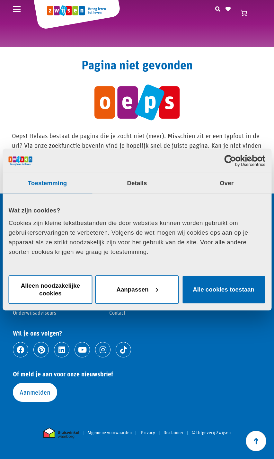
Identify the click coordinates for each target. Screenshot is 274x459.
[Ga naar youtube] (82, 349)
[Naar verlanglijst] (228, 8)
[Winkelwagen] (247, 12)
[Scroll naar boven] (256, 441)
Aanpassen (137, 289)
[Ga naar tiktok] (123, 349)
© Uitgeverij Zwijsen (211, 433)
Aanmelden (35, 392)
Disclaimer (173, 433)
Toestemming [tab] (47, 182)
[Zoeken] (217, 8)
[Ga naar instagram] (102, 349)
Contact (117, 312)
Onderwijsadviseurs (34, 312)
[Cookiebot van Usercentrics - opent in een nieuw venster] (237, 161)
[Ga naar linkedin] (61, 349)
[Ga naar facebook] (20, 349)
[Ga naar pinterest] (41, 349)
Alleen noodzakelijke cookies (50, 289)
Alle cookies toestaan (223, 289)
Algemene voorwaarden (109, 433)
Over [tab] (227, 182)
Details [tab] (137, 182)
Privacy (148, 433)
